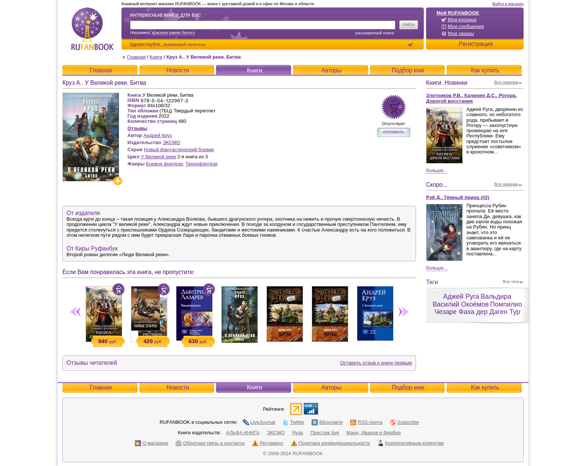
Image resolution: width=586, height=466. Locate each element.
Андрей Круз (158, 135)
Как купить (485, 70)
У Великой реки (158, 156)
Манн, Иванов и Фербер (373, 432)
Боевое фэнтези (164, 164)
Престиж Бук (325, 432)
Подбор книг (408, 70)
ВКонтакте (327, 422)
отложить (393, 131)
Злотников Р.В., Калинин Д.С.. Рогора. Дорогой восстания (471, 98)
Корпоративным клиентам (410, 443)
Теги (432, 282)
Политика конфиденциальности (330, 443)
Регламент (268, 443)
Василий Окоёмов (460, 304)
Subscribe (404, 422)
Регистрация (476, 44)
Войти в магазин (508, 3)
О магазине (151, 443)
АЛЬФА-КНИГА (243, 432)
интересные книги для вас (165, 15)
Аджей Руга (461, 296)
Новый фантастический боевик (179, 149)
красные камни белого (173, 32)
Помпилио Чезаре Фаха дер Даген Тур (478, 308)
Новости (177, 70)
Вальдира (496, 296)
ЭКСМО (171, 142)
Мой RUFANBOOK (458, 13)
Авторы (331, 70)
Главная (136, 57)
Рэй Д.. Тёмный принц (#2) (457, 197)
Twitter (293, 422)
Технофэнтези (201, 164)
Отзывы (137, 128)
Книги (155, 57)
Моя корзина (462, 19)
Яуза (297, 432)
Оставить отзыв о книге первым (376, 363)
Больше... (436, 170)
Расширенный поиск (374, 33)
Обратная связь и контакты (210, 443)
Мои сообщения (466, 26)
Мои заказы (461, 33)
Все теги (511, 281)
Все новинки (506, 82)
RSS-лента (366, 422)
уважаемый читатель (184, 44)
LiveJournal (259, 422)
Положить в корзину (118, 289)
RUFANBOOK (92, 28)
